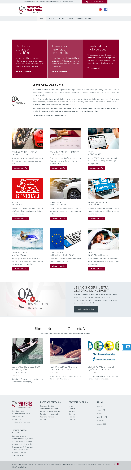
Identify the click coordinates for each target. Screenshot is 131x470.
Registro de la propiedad (49, 414)
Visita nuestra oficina (86, 309)
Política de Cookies (104, 464)
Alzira (30, 444)
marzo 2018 (101, 410)
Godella (30, 439)
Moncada (15, 442)
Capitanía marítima (47, 417)
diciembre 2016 (102, 417)
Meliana (15, 450)
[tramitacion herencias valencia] (65, 138)
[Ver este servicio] (23, 71)
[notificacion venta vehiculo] (103, 188)
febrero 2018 (101, 413)
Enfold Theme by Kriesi (19, 467)
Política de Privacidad (89, 464)
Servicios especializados (49, 409)
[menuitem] (41, 18)
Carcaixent (28, 447)
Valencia (23, 439)
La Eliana (24, 444)
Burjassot (20, 447)
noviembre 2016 (102, 420)
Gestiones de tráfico (47, 406)
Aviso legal (77, 464)
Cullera (20, 450)
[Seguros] (70, 18)
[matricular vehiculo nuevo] (65, 188)
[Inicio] (41, 18)
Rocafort (29, 442)
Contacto (72, 420)
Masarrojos (16, 444)
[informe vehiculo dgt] (103, 238)
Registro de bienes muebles (50, 412)
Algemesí (15, 452)
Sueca (26, 450)
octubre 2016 (101, 424)
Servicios (72, 412)
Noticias (72, 417)
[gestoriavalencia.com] (30, 10)
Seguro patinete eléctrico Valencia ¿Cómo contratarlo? (26, 369)
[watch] (33, 299)
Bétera (14, 447)
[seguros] (27, 188)
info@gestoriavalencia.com (21, 422)
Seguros (43, 420)
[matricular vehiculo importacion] (65, 238)
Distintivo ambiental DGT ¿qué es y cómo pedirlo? (101, 368)
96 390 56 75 (16, 419)
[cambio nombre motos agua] (27, 238)
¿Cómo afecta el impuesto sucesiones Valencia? (63, 368)
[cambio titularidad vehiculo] (27, 138)
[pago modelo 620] (103, 138)
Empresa (72, 409)
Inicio (71, 406)
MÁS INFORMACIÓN (20, 168)
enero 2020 (100, 406)
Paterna (22, 442)
